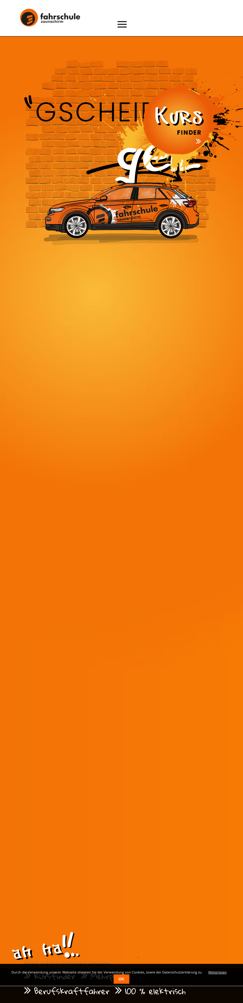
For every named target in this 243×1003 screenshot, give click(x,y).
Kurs (179, 115)
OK (121, 979)
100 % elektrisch (155, 991)
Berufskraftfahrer (71, 991)
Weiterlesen (217, 972)
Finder (190, 133)
